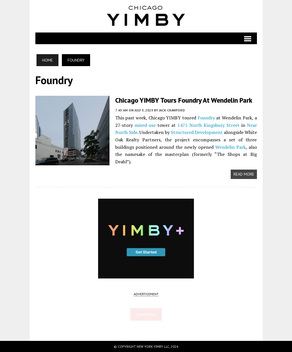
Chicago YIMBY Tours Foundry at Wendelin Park (183, 100)
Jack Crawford (172, 110)
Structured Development (197, 132)
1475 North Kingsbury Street (208, 125)
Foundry (206, 118)
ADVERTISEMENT (146, 294)
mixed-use (145, 125)
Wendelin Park (230, 147)
